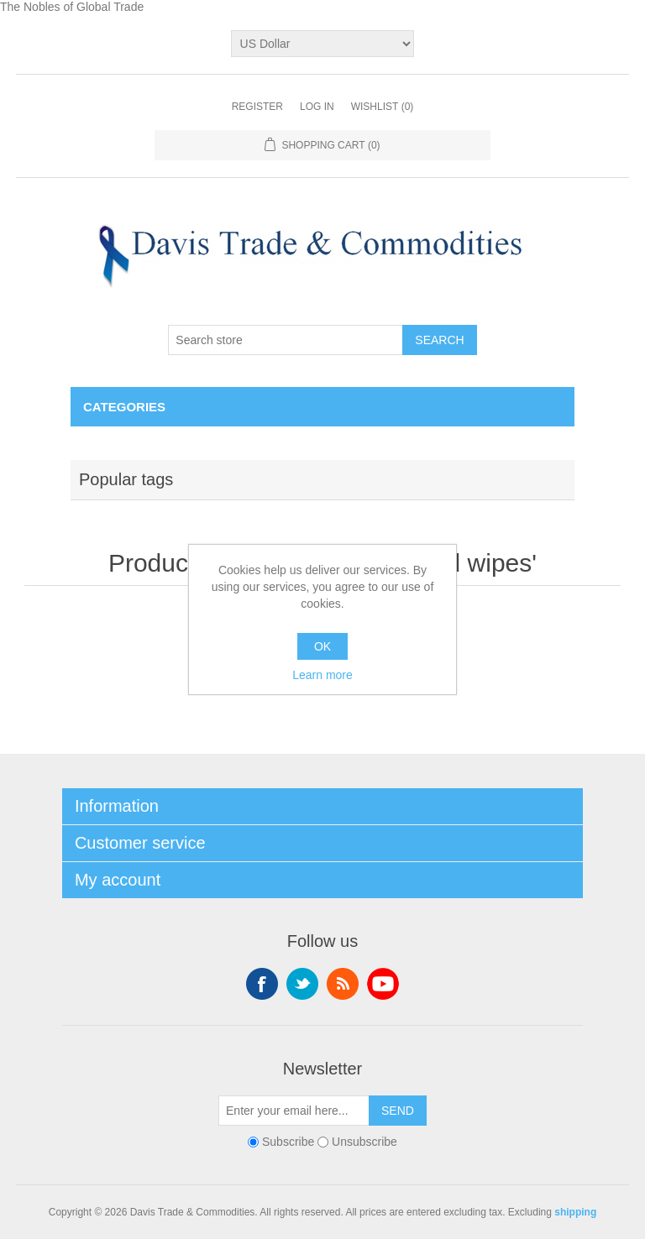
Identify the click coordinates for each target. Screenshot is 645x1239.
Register (257, 106)
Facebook (262, 984)
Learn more (322, 675)
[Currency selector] (323, 43)
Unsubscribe (364, 1141)
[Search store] (285, 340)
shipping (575, 1212)
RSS (343, 984)
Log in (317, 106)
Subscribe (288, 1141)
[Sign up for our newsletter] (294, 1110)
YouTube (383, 984)
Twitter (302, 984)
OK (322, 646)
